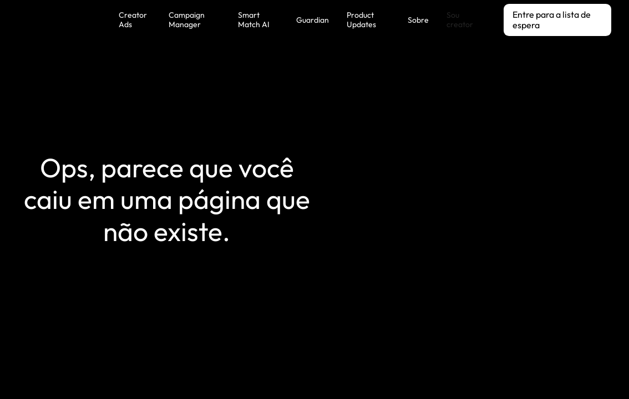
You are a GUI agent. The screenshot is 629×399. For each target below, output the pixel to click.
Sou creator (460, 20)
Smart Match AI (254, 19)
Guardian (312, 20)
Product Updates (361, 19)
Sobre (418, 20)
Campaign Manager (187, 19)
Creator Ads (133, 19)
